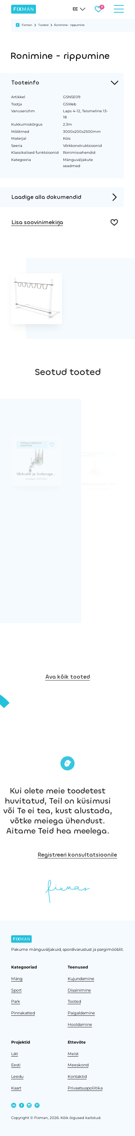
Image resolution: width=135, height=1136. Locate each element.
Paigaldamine (81, 1013)
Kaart (16, 1088)
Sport (16, 990)
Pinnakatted (23, 1013)
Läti (14, 1054)
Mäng (17, 978)
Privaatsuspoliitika (85, 1088)
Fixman (27, 25)
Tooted (43, 25)
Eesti (16, 1065)
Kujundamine (81, 978)
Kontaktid (77, 1076)
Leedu (17, 1076)
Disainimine (79, 990)
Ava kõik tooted (67, 685)
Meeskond (78, 1065)
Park (15, 1001)
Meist (73, 1054)
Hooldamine (80, 1024)
